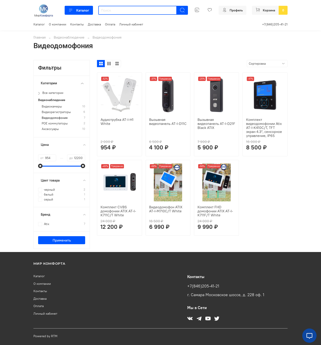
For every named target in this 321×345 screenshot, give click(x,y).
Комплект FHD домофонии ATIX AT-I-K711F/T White (215, 211)
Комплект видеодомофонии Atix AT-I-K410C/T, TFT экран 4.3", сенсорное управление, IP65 (264, 127)
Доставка (94, 24)
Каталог (78, 10)
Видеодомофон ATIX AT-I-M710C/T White (165, 209)
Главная (39, 37)
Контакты (77, 24)
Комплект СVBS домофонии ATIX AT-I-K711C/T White (118, 211)
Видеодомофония (55, 118)
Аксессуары (50, 129)
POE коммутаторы (55, 123)
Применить (62, 240)
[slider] (40, 166)
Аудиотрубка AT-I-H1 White (117, 121)
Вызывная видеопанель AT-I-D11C (168, 121)
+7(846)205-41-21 (275, 24)
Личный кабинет (131, 24)
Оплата (110, 24)
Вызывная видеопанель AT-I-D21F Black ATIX (216, 123)
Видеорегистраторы (56, 112)
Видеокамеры (52, 106)
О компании (57, 24)
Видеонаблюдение (69, 37)
